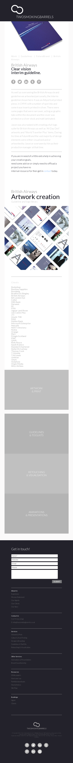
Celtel (14, 300)
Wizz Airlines (17, 366)
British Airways (18, 295)
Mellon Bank (17, 321)
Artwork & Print (16, 635)
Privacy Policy (54, 735)
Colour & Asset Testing (19, 638)
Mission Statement (17, 597)
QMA (14, 340)
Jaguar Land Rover (19, 310)
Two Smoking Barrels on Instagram (40, 751)
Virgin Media (17, 364)
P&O (13, 334)
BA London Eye (18, 297)
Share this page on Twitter (20, 82)
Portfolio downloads (18, 682)
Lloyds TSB (16, 317)
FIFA (13, 308)
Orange (14, 332)
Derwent (15, 304)
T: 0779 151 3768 (17, 619)
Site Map (14, 688)
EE (12, 306)
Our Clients (15, 603)
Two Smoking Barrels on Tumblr (46, 745)
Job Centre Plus (18, 312)
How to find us (16, 685)
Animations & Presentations (21, 660)
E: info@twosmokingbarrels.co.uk (23, 622)
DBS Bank (16, 302)
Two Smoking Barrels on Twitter (33, 745)
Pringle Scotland (18, 336)
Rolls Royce (16, 342)
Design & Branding (18, 641)
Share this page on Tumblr (32, 82)
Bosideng (15, 291)
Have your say (16, 678)
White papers (16, 675)
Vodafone (15, 361)
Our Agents (15, 600)
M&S (13, 319)
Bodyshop (16, 287)
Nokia (14, 329)
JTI (12, 314)
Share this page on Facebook (13, 82)
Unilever (15, 357)
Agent (13, 700)
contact (47, 171)
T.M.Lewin (16, 355)
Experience (15, 594)
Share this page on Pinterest (39, 82)
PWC (13, 338)
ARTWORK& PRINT (36, 394)
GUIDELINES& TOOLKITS (36, 434)
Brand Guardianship (18, 663)
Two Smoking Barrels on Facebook (27, 745)
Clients (13, 703)
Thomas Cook (17, 351)
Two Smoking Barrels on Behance (33, 751)
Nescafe (15, 325)
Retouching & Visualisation (20, 647)
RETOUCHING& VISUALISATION (36, 474)
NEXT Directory (18, 327)
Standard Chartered (20, 346)
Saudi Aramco (17, 344)
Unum (14, 359)
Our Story (14, 607)
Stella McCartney (19, 349)
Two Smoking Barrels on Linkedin (40, 745)
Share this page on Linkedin (26, 82)
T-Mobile (15, 353)
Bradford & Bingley (20, 293)
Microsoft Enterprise (21, 323)
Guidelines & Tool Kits (19, 644)
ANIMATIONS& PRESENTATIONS (37, 514)
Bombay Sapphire (19, 289)
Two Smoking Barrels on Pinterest (27, 751)
